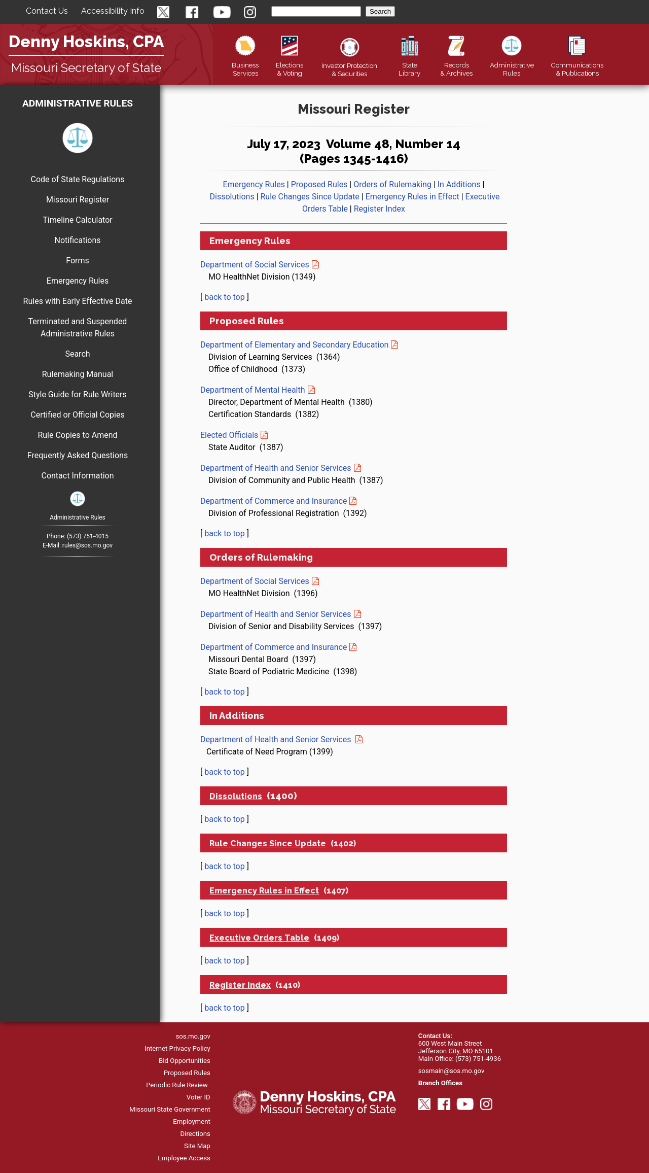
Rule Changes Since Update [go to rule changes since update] (310, 196)
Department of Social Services (254, 264)
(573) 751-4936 (478, 1058)
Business (245, 65)
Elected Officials (229, 435)
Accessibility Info (113, 11)
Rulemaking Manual (78, 374)
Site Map (197, 1146)
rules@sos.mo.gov (87, 545)
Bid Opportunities (184, 1060)
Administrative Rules (77, 103)
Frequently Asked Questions (77, 455)
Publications (577, 65)
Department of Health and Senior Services (275, 468)
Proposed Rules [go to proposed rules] (319, 184)
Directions (195, 1133)
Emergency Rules (78, 281)
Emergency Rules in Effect (264, 890)
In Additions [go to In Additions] (459, 184)
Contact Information (77, 475)
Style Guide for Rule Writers (77, 394)
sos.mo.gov (192, 1036)
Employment (191, 1121)
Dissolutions (235, 796)
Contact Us (47, 11)
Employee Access (184, 1158)
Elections (289, 65)
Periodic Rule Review (177, 1085)
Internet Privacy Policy (177, 1048)
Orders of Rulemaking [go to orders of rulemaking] (392, 184)
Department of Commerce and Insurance (273, 501)
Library (409, 65)
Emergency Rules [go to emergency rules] (253, 184)
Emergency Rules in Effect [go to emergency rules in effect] (412, 196)
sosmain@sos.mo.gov (451, 1071)
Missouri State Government (169, 1109)
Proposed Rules (187, 1073)
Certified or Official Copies (77, 415)
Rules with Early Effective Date (77, 301)
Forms (77, 260)
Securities (349, 65)
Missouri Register (77, 199)
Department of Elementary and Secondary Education (294, 345)
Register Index (240, 985)
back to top (224, 297)
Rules (512, 65)
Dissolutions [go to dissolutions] (232, 196)
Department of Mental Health (252, 390)
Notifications (78, 240)
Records (456, 65)
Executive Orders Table (259, 938)
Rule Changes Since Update (267, 843)
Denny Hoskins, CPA (86, 41)
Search (77, 354)
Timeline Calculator (77, 220)
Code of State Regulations (78, 179)
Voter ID (198, 1097)
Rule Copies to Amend (77, 435)
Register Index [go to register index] (379, 209)
